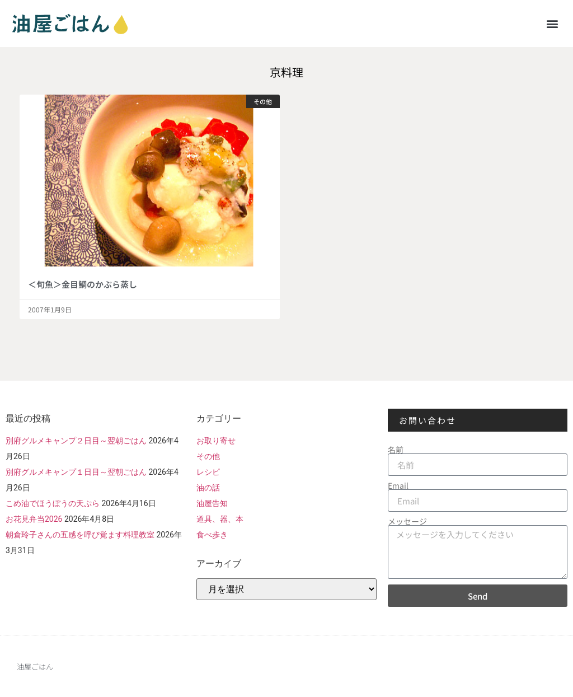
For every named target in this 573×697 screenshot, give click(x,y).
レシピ (208, 471)
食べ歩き (212, 534)
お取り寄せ (216, 440)
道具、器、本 (219, 518)
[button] (552, 23)
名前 (395, 449)
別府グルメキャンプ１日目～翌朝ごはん (76, 471)
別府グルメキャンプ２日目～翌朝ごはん (76, 440)
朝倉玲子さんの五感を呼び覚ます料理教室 (80, 534)
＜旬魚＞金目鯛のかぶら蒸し (82, 284)
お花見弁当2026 (34, 518)
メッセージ (407, 521)
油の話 (208, 487)
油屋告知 (212, 503)
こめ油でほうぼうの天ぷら (53, 503)
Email (398, 485)
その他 (208, 456)
